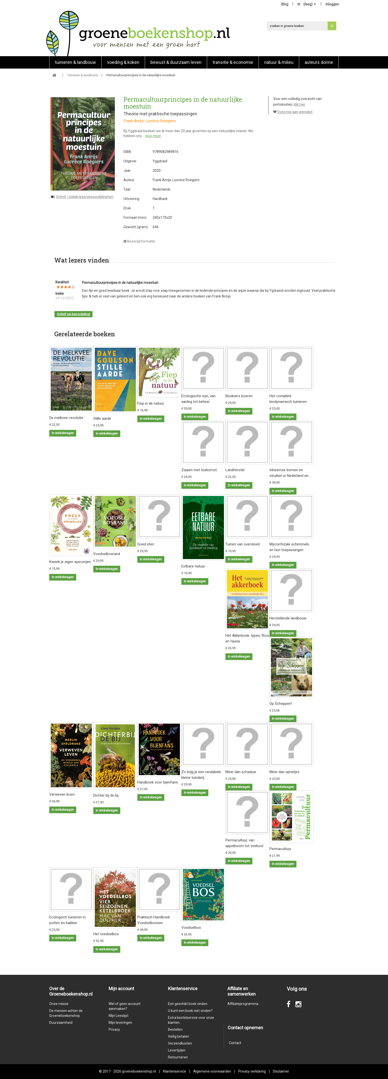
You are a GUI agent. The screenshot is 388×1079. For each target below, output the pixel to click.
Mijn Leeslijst (118, 1016)
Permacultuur (280, 849)
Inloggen (332, 4)
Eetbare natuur (193, 566)
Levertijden (176, 1050)
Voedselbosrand (106, 554)
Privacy (114, 1029)
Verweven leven (62, 794)
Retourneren (178, 1057)
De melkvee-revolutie (66, 418)
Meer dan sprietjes (284, 772)
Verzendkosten (180, 1043)
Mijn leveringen (120, 1023)
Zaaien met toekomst (199, 470)
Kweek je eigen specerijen (70, 562)
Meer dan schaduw (240, 772)
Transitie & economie (233, 62)
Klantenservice (174, 1071)
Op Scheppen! (280, 703)
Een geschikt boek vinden (187, 1004)
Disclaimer (281, 1071)
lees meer (153, 136)
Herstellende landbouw (287, 618)
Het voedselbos (106, 934)
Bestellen (175, 1029)
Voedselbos (191, 927)
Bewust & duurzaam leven (175, 62)
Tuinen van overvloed (242, 544)
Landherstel (234, 470)
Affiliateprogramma (242, 1004)
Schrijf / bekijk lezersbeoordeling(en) (85, 197)
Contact (235, 1043)
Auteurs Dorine (319, 62)
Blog (284, 4)
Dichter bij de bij (106, 795)
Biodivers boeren (239, 396)
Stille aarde (102, 418)
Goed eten (145, 544)
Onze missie (59, 1004)
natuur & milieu (278, 62)
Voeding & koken (123, 62)
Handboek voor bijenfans (157, 782)
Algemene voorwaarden (212, 1071)
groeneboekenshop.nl (139, 1071)
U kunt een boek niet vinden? (190, 1011)
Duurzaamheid (61, 1023)
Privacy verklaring (252, 1071)
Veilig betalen (178, 1036)
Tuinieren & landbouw (75, 62)
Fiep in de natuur (150, 403)
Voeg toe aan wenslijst (293, 112)
